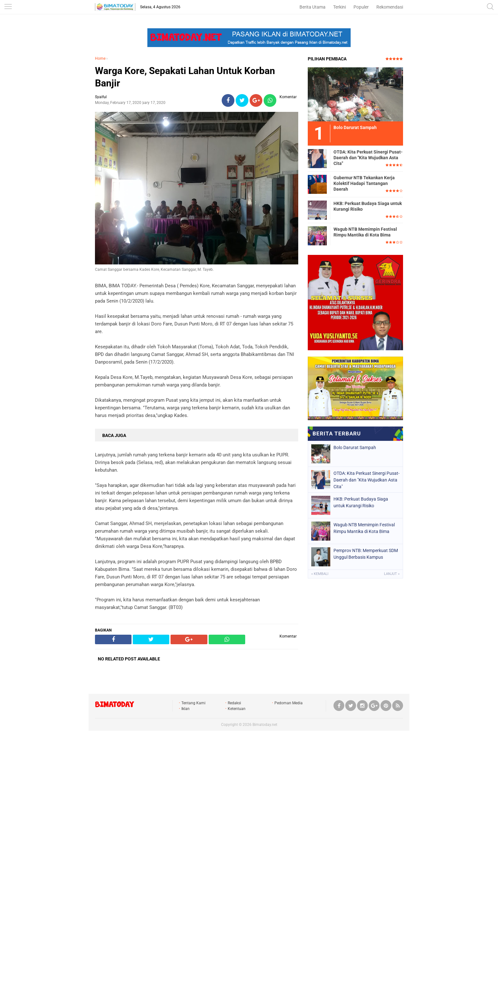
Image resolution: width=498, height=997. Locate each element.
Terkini (339, 7)
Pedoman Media (288, 703)
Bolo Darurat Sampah (354, 447)
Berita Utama (312, 7)
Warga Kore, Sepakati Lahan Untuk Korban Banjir (185, 77)
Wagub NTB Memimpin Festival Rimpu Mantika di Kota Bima (365, 232)
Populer (361, 7)
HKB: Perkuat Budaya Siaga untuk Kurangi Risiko (367, 206)
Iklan (185, 709)
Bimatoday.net (264, 724)
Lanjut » (392, 574)
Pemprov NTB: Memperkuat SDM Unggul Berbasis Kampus (365, 554)
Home (100, 58)
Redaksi (234, 703)
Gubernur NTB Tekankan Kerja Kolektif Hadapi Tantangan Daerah (364, 183)
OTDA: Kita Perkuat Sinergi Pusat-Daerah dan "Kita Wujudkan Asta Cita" (368, 157)
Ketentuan (237, 709)
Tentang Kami (193, 703)
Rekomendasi (389, 7)
